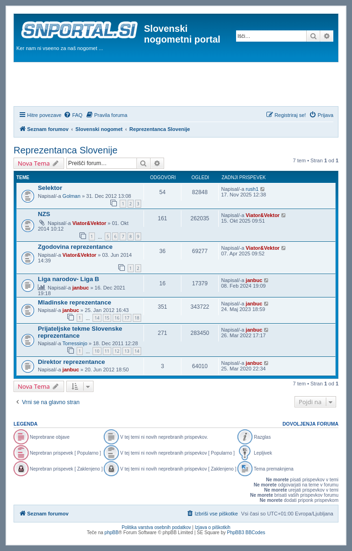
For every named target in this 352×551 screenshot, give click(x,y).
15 (107, 318)
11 (107, 351)
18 (137, 318)
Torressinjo (75, 343)
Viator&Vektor (89, 223)
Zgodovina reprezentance (75, 246)
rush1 (252, 189)
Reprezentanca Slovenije (65, 150)
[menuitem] (73, 115)
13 (126, 351)
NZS (44, 214)
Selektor (50, 187)
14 (96, 318)
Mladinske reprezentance (74, 302)
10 (96, 351)
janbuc (80, 287)
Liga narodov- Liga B (68, 279)
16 (117, 318)
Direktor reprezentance (71, 361)
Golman (72, 196)
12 (117, 351)
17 (126, 318)
